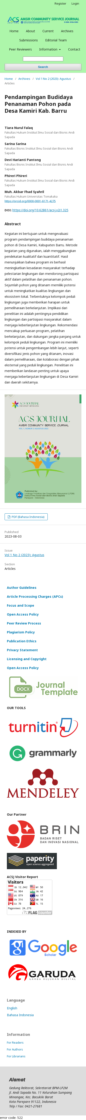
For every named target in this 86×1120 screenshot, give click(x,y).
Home (14, 31)
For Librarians (16, 1056)
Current (48, 31)
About (30, 31)
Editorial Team (56, 40)
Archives (67, 31)
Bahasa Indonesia (20, 1015)
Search (43, 67)
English (12, 1008)
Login (75, 3)
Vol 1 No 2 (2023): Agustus (53, 79)
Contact (74, 49)
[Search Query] (43, 58)
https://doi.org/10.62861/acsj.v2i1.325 (40, 210)
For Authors (15, 1049)
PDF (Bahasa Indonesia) (27, 517)
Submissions (28, 40)
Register (60, 3)
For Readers (15, 1042)
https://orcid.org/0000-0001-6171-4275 (30, 201)
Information (48, 49)
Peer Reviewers (20, 49)
